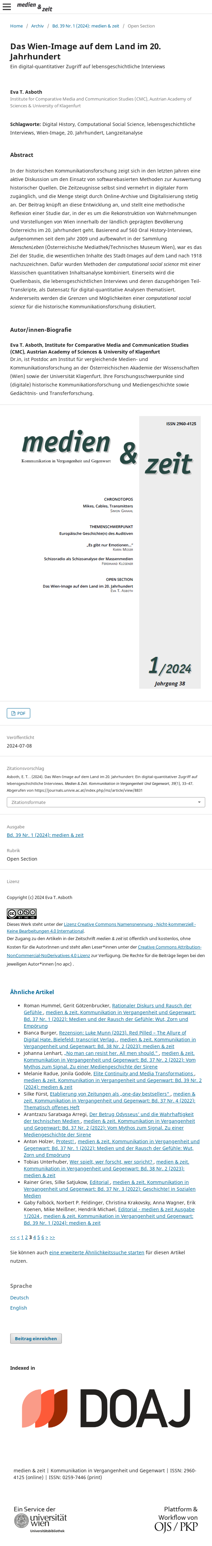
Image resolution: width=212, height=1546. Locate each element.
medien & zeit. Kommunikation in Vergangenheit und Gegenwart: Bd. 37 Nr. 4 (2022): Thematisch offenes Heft (109, 1101)
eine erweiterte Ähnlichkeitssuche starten (96, 1252)
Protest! (65, 1141)
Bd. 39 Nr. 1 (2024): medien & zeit (85, 26)
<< (13, 1237)
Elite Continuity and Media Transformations (143, 1073)
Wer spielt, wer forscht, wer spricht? (112, 1161)
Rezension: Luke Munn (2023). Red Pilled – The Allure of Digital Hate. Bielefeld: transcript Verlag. (105, 1036)
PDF (20, 713)
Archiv (37, 26)
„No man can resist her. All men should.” (111, 1053)
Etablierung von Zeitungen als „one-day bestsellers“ (110, 1094)
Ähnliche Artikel (32, 992)
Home (16, 26)
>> (52, 1237)
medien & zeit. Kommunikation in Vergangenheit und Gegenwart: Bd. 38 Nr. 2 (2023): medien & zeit (110, 1042)
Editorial (100, 1182)
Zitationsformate (29, 802)
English (18, 1308)
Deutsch (19, 1297)
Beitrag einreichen (36, 1338)
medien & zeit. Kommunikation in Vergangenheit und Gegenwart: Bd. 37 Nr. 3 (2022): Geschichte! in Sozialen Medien (110, 1189)
